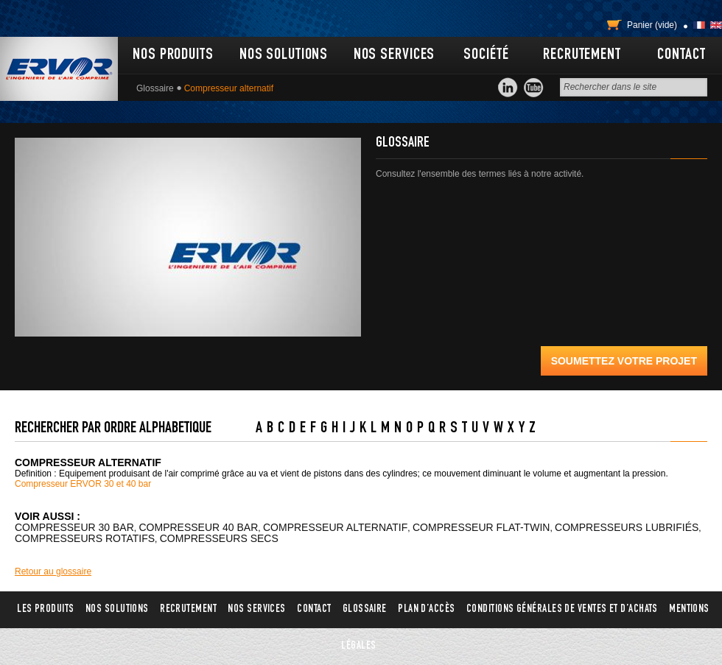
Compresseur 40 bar (199, 527)
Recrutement (582, 55)
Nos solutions (283, 55)
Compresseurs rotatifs (85, 538)
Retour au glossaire (53, 571)
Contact (681, 55)
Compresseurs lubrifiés (626, 527)
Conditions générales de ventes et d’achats (562, 609)
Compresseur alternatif (335, 527)
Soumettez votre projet (624, 361)
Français (699, 25)
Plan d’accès (426, 609)
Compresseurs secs (219, 538)
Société (485, 55)
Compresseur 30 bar (74, 527)
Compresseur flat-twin (481, 527)
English (716, 25)
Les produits (45, 609)
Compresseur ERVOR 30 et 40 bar (83, 484)
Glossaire (155, 88)
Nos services (394, 55)
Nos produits (173, 55)
